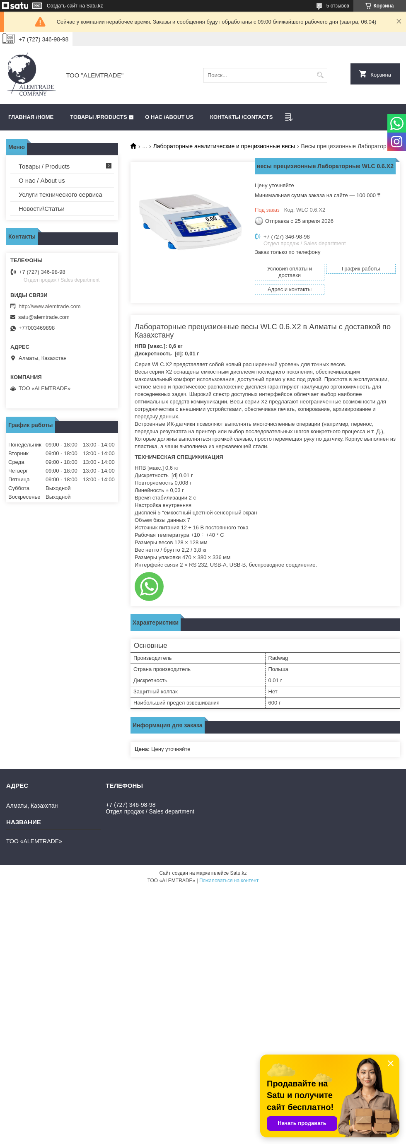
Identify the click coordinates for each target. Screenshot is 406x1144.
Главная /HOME (30, 117)
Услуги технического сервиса (60, 194)
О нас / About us (42, 180)
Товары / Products (44, 166)
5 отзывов (337, 6)
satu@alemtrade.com (44, 317)
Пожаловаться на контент (229, 880)
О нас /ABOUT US (169, 117)
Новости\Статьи (42, 208)
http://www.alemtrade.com (50, 306)
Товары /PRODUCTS (98, 117)
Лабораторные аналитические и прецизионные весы (224, 146)
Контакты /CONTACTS (241, 117)
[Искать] (320, 75)
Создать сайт (62, 6)
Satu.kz (238, 873)
